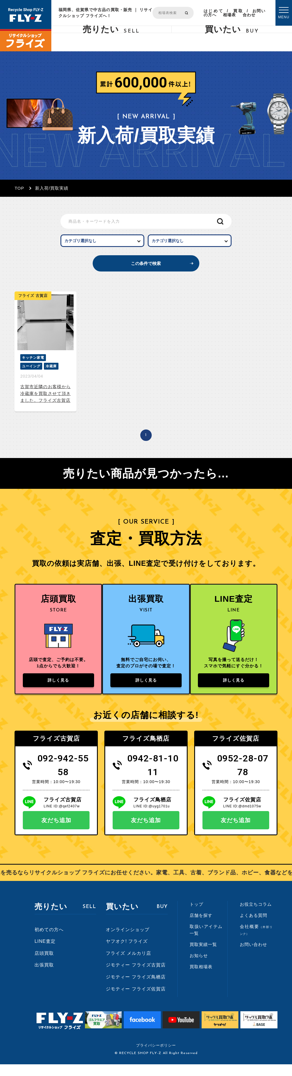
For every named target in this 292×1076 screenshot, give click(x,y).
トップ (196, 915)
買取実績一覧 (203, 956)
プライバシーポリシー (156, 1057)
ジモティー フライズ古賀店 (135, 976)
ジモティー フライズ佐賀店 (135, 1000)
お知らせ (199, 967)
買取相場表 (233, 13)
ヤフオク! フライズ (127, 953)
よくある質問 (253, 927)
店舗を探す (201, 927)
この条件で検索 (146, 269)
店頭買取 (44, 964)
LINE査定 (45, 953)
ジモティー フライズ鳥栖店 (135, 988)
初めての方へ (49, 941)
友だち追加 (56, 832)
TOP (19, 188)
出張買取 (44, 976)
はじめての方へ (213, 13)
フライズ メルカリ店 (128, 964)
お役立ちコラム (256, 915)
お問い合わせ (254, 13)
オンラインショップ (127, 941)
